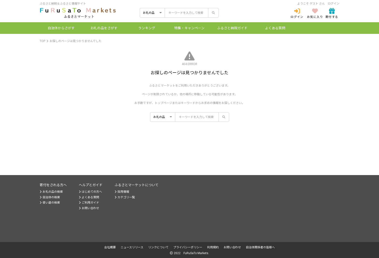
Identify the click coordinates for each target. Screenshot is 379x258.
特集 (189, 28)
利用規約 (213, 247)
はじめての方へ (90, 191)
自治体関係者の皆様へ (260, 247)
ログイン (333, 3)
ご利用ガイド (89, 202)
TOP (42, 41)
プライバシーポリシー (187, 247)
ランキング (146, 28)
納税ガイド (232, 28)
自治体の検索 (50, 197)
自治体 (61, 28)
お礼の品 (103, 28)
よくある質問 (275, 28)
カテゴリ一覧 (125, 197)
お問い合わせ (89, 208)
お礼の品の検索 (51, 191)
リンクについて (158, 247)
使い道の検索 (50, 202)
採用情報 (122, 191)
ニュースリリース (132, 247)
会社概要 (110, 247)
